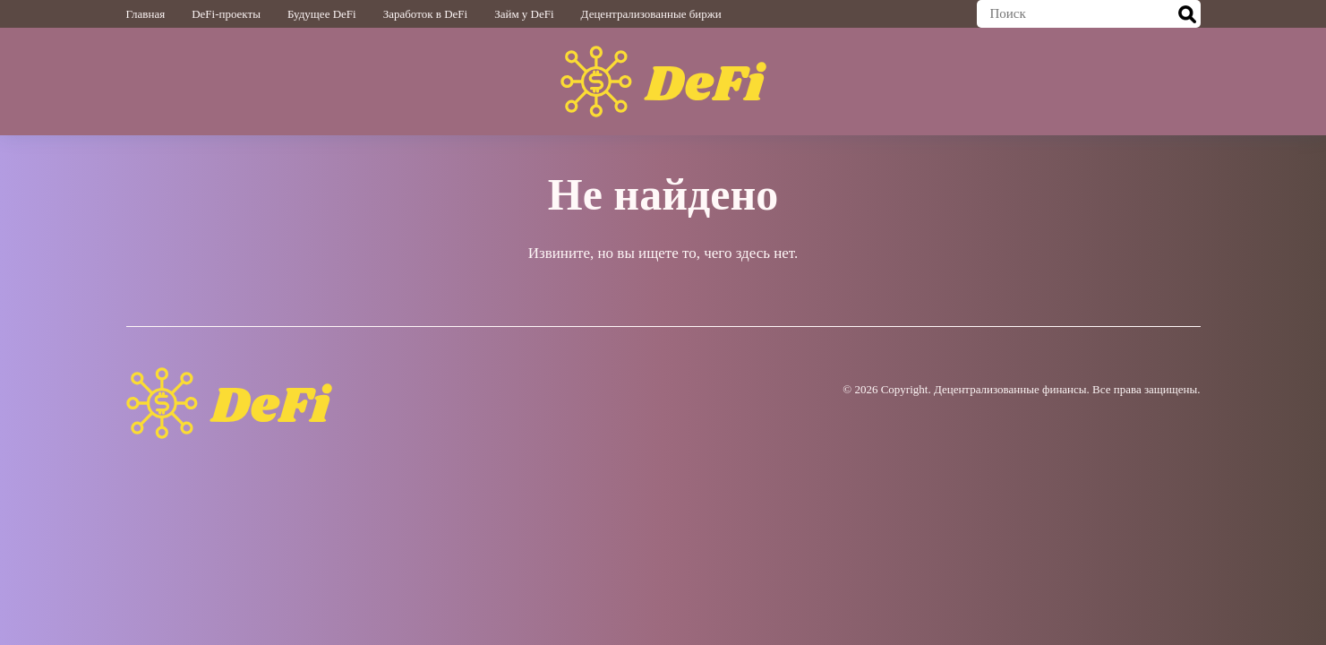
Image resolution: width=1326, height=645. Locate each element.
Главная (146, 14)
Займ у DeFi (523, 14)
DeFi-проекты (226, 14)
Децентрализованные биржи (651, 14)
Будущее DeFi (321, 14)
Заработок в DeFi (425, 14)
